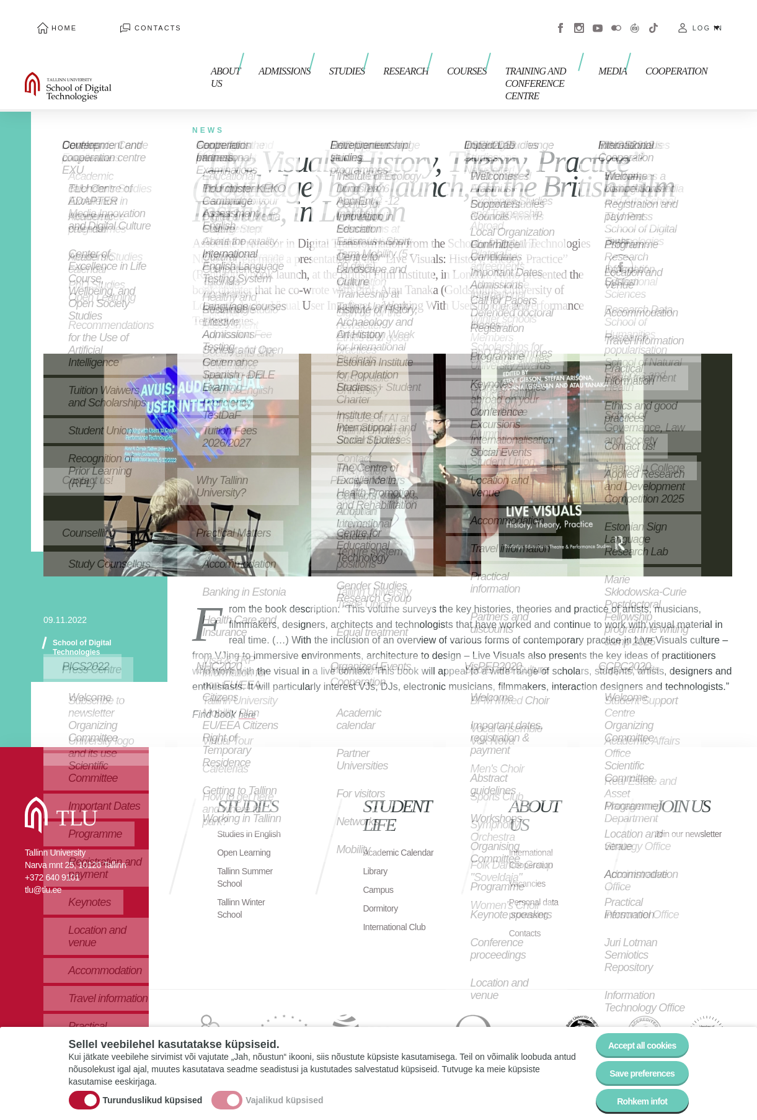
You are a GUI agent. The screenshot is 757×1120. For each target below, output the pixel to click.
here (249, 689)
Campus (380, 877)
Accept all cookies (634, 1029)
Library (377, 858)
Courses (434, 54)
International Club (388, 920)
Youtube (597, 18)
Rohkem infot (634, 1098)
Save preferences (634, 1064)
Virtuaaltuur (635, 18)
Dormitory (383, 895)
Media (618, 54)
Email (682, 242)
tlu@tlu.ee (43, 865)
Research (379, 54)
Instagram (579, 18)
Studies (327, 54)
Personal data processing (537, 883)
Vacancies (530, 858)
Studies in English (237, 815)
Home (51, 18)
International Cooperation (534, 833)
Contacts (120, 18)
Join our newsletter (676, 815)
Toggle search (738, 62)
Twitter (651, 242)
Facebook (560, 18)
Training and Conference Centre (527, 60)
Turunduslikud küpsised (153, 1091)
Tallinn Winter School (244, 895)
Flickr (616, 18)
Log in (708, 18)
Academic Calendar (383, 833)
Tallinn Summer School (249, 864)
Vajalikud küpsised (284, 1091)
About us (213, 60)
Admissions (271, 54)
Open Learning (247, 840)
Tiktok (653, 18)
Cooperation (676, 54)
